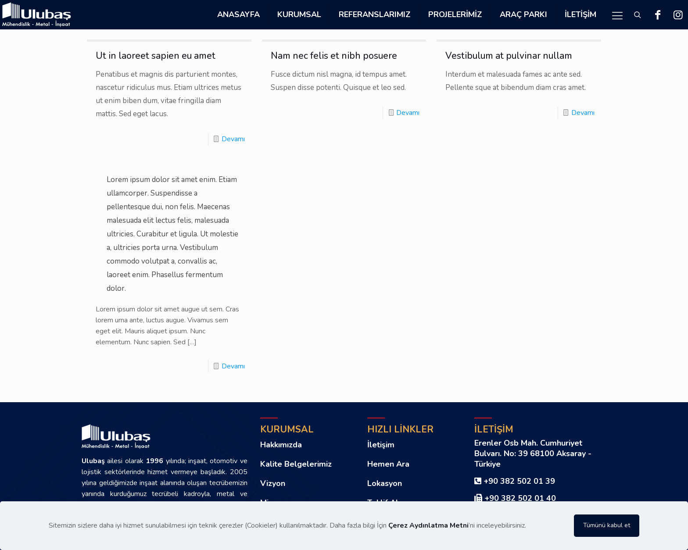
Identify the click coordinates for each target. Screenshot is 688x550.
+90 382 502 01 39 (519, 481)
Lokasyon (384, 483)
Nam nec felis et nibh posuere (334, 56)
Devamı (233, 139)
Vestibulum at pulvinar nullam (508, 56)
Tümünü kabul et (606, 525)
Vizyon (272, 483)
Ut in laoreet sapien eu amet (155, 56)
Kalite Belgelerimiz (296, 464)
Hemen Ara (388, 464)
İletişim (380, 444)
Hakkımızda (281, 444)
